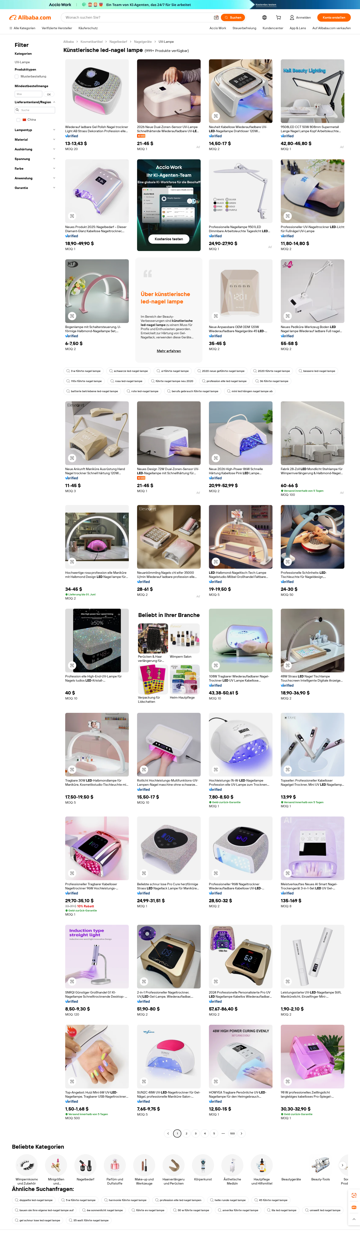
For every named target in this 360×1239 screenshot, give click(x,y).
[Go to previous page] (168, 1133)
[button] (216, 17)
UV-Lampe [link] (166, 41)
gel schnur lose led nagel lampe (37, 1220)
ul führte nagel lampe (173, 371)
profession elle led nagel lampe (224, 381)
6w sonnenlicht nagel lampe (102, 1210)
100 (232, 1133)
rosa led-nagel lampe (126, 381)
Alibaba (68, 41)
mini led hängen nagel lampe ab (250, 391)
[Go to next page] (241, 1133)
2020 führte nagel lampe (271, 371)
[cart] (279, 18)
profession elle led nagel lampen (178, 1200)
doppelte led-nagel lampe (34, 1200)
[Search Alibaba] (138, 17)
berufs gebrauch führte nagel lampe (192, 391)
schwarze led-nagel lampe (128, 371)
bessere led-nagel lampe (317, 371)
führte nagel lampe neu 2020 (172, 381)
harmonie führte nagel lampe (125, 1200)
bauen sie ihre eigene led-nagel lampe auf (44, 1210)
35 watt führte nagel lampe (89, 1220)
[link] (354, 1195)
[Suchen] (233, 17)
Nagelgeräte (143, 41)
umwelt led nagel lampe (322, 1210)
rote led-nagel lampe (142, 391)
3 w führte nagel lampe (83, 371)
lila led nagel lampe (281, 1210)
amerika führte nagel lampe (238, 1210)
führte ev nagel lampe (148, 1210)
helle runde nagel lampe (228, 1200)
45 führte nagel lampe (270, 1200)
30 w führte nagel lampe (191, 1210)
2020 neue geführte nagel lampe (221, 371)
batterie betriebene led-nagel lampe (92, 391)
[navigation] (35, 588)
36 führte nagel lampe (271, 381)
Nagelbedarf (118, 41)
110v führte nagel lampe (84, 381)
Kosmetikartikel (92, 41)
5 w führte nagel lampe (78, 1200)
